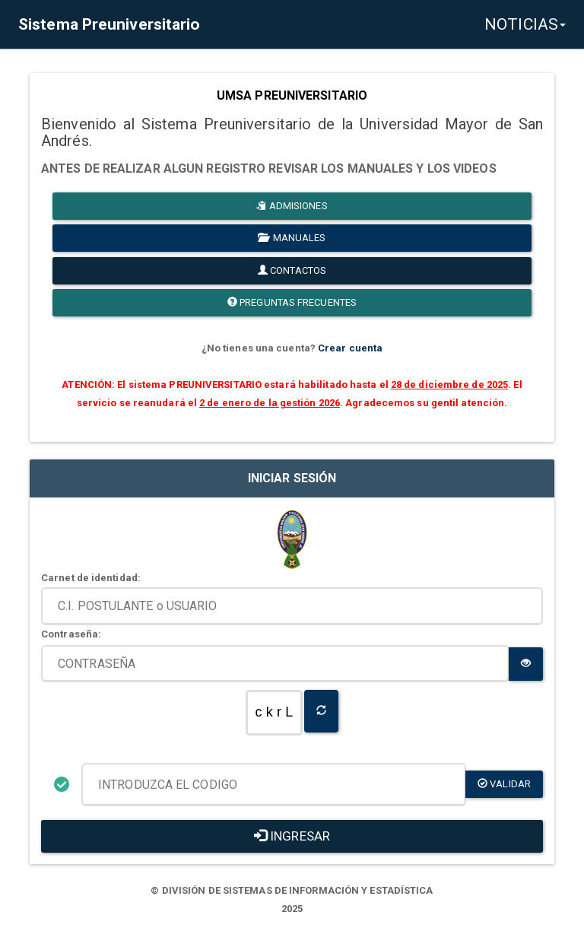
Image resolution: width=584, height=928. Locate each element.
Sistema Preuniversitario (109, 24)
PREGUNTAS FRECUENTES (292, 302)
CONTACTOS (292, 270)
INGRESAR (292, 836)
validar (504, 784)
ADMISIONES (291, 205)
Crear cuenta (350, 348)
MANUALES (291, 237)
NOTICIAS (525, 24)
